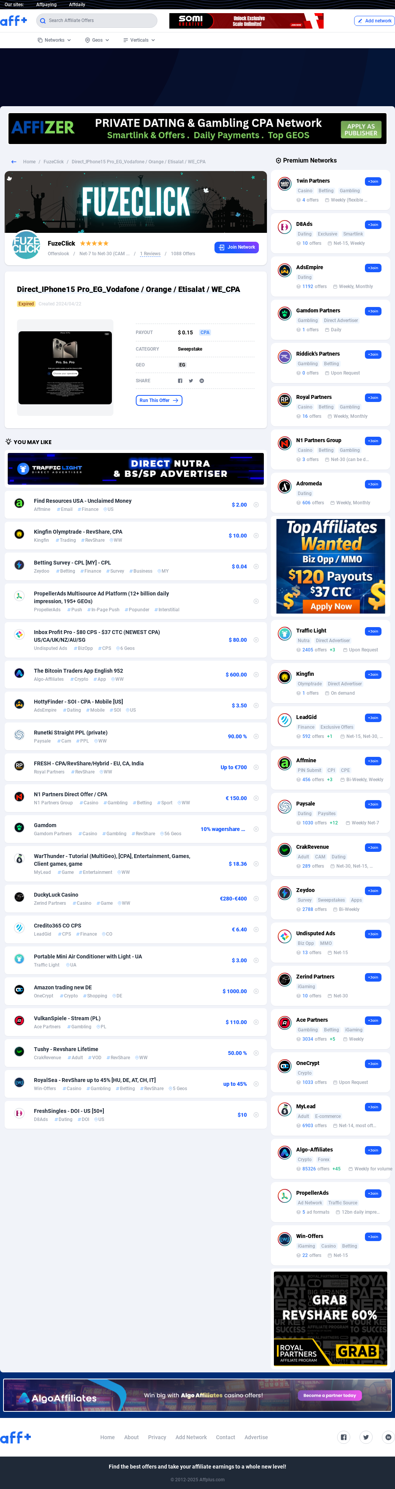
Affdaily (77, 4)
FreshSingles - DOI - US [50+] (69, 1111)
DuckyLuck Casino (56, 895)
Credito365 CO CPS (57, 926)
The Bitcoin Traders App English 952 (78, 671)
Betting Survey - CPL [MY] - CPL (72, 563)
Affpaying (46, 4)
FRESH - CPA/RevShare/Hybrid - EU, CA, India (89, 763)
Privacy (157, 1437)
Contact (225, 1437)
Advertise (256, 1437)
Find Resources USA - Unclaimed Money (83, 501)
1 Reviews (150, 253)
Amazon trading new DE (63, 987)
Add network (375, 21)
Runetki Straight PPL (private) (71, 732)
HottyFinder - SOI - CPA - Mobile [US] (78, 702)
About (131, 1437)
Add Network (191, 1437)
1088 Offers (183, 253)
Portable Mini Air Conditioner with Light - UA (88, 956)
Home (29, 162)
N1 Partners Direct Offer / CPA (70, 794)
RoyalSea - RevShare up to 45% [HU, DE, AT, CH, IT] (95, 1080)
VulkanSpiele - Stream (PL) (67, 1018)
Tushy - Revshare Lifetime (66, 1049)
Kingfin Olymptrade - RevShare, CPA (78, 532)
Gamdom (45, 825)
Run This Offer (159, 400)
